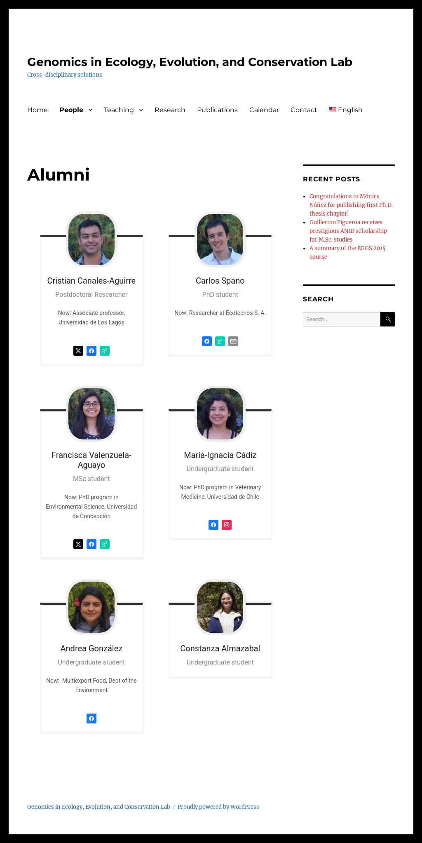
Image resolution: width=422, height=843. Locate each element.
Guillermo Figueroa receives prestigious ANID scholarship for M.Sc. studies (348, 231)
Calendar (264, 110)
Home (37, 110)
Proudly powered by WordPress (218, 806)
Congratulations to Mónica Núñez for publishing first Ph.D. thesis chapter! (351, 205)
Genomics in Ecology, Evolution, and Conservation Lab (189, 62)
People (71, 110)
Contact (304, 110)
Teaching (119, 110)
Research (170, 110)
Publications (217, 110)
